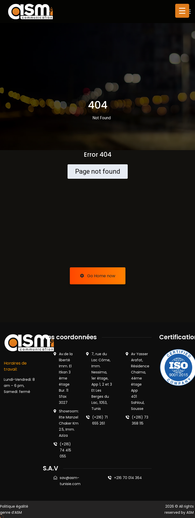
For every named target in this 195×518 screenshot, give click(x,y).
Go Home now (97, 276)
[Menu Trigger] (182, 11)
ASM (190, 512)
